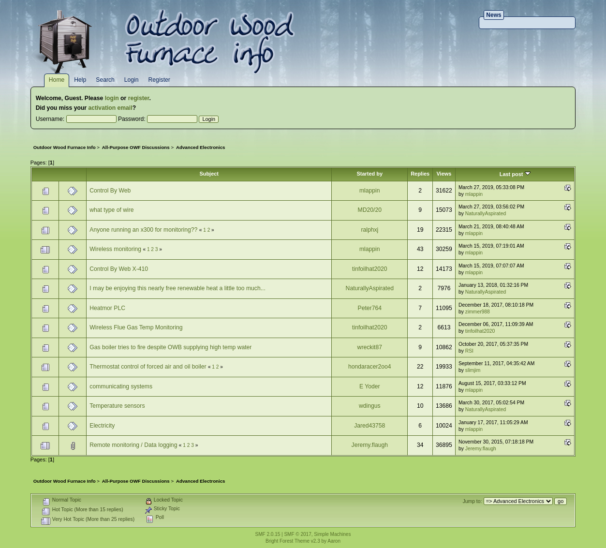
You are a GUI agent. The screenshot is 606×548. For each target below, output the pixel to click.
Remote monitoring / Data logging (133, 445)
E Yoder (369, 386)
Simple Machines (332, 534)
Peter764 (370, 308)
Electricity (102, 425)
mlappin (369, 190)
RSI (469, 351)
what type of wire (111, 210)
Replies (420, 174)
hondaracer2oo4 (369, 366)
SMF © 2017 (297, 534)
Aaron (333, 541)
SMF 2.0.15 (268, 534)
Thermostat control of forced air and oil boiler (147, 366)
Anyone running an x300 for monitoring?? (143, 229)
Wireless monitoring (115, 249)
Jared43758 (369, 425)
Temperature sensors (117, 405)
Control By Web (110, 190)
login (112, 98)
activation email (110, 107)
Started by (369, 174)
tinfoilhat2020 (369, 269)
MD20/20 (370, 210)
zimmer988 (477, 311)
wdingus (370, 405)
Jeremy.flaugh (370, 445)
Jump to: (472, 501)
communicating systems (120, 386)
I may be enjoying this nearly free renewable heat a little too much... (177, 288)
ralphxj (369, 229)
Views (443, 174)
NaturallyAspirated (485, 213)
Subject (209, 174)
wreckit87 (369, 347)
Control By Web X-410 (118, 269)
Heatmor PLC (107, 308)
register (138, 98)
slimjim (473, 370)
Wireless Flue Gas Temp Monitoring (135, 327)
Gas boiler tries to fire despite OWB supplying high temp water (170, 347)
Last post (515, 174)
